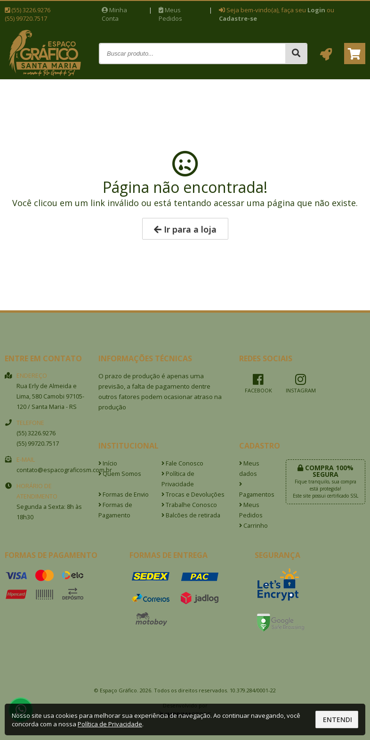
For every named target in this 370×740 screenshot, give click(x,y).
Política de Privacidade (177, 479)
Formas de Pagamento (115, 510)
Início (107, 463)
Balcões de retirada (190, 515)
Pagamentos (255, 490)
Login (316, 10)
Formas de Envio (123, 495)
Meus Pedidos (170, 14)
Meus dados (249, 468)
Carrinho (253, 526)
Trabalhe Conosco (189, 505)
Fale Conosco (182, 463)
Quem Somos (119, 474)
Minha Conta (114, 14)
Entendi (337, 719)
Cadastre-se (238, 18)
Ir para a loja (185, 229)
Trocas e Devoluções (193, 495)
